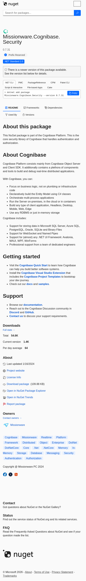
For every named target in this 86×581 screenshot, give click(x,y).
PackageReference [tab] (37, 82)
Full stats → (9, 330)
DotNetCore (12, 447)
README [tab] (11, 107)
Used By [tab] (11, 114)
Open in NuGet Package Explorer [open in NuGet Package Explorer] (26, 390)
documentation (32, 304)
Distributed (29, 442)
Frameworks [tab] (31, 107)
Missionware (17, 425)
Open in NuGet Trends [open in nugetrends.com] (20, 397)
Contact (9, 503)
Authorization (33, 458)
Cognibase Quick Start (33, 265)
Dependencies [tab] (53, 107)
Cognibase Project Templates (42, 276)
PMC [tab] (20, 82)
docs (30, 284)
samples (43, 284)
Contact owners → (12, 418)
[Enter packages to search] (38, 13)
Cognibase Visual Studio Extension (43, 273)
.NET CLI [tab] (9, 82)
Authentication (13, 458)
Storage (21, 453)
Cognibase (11, 437)
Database (36, 453)
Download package (18, 384)
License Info (14, 377)
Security (69, 453)
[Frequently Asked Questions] (6, 527)
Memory (63, 447)
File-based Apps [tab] (34, 87)
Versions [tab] (28, 114)
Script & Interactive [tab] (13, 87)
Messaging (53, 453)
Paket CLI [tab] (64, 82)
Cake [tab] (49, 87)
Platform (61, 437)
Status (8, 515)
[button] (73, 93)
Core (26, 447)
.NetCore (48, 447)
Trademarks (10, 575)
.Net (36, 447)
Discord (14, 312)
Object (43, 442)
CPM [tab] (53, 82)
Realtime (46, 437)
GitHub (29, 312)
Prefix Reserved (17, 55)
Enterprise (58, 442)
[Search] (77, 13)
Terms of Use (41, 572)
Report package (16, 404)
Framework (11, 442)
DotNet (73, 442)
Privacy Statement (62, 572)
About (28, 572)
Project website (16, 370)
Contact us (16, 316)
